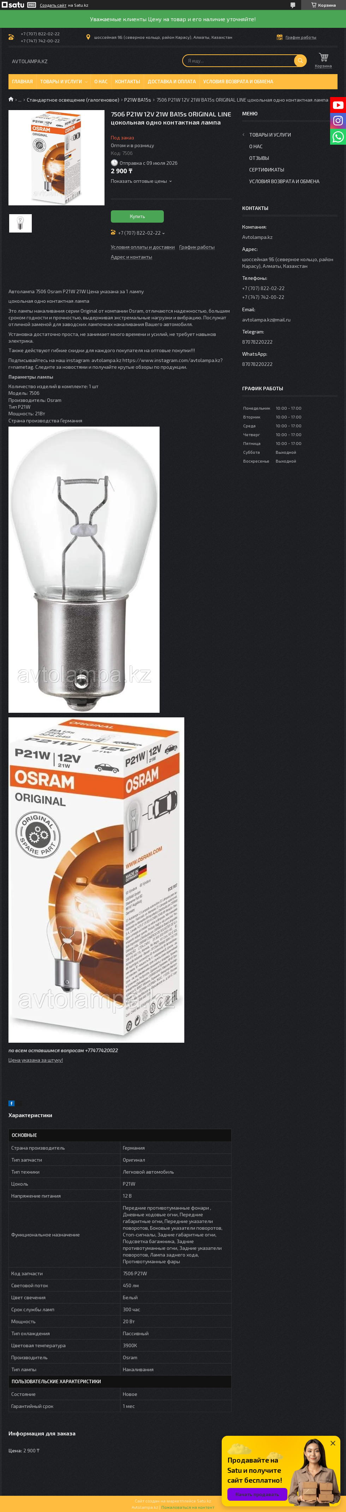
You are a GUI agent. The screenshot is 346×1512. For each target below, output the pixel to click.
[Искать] (300, 60)
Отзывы (259, 158)
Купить (137, 216)
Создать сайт (53, 4)
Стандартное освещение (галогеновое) (73, 100)
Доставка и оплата (172, 81)
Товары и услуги (61, 81)
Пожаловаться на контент (187, 1507)
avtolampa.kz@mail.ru (266, 320)
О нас (101, 81)
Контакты (127, 81)
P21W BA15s (137, 100)
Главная (22, 81)
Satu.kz (204, 1500)
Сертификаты (266, 170)
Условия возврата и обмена (238, 81)
